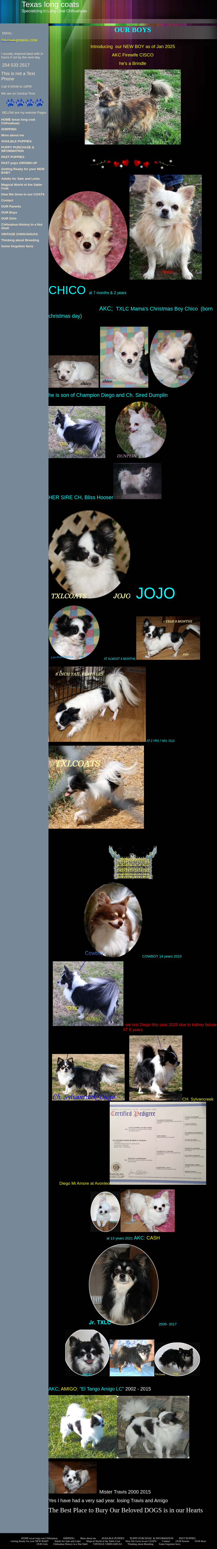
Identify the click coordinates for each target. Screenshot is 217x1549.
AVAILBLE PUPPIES (16, 141)
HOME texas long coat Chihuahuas (18, 121)
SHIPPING (9, 129)
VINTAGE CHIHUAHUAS (19, 234)
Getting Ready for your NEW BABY (133, 1530)
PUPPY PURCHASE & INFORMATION (17, 149)
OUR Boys (9, 212)
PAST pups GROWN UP (19, 163)
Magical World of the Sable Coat (103, 1541)
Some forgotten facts (17, 246)
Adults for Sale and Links (20, 178)
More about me (12, 135)
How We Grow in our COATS (22, 194)
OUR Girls (9, 218)
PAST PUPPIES (12, 157)
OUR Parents (11, 206)
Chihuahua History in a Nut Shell (70, 1544)
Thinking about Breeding (20, 240)
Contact (7, 200)
